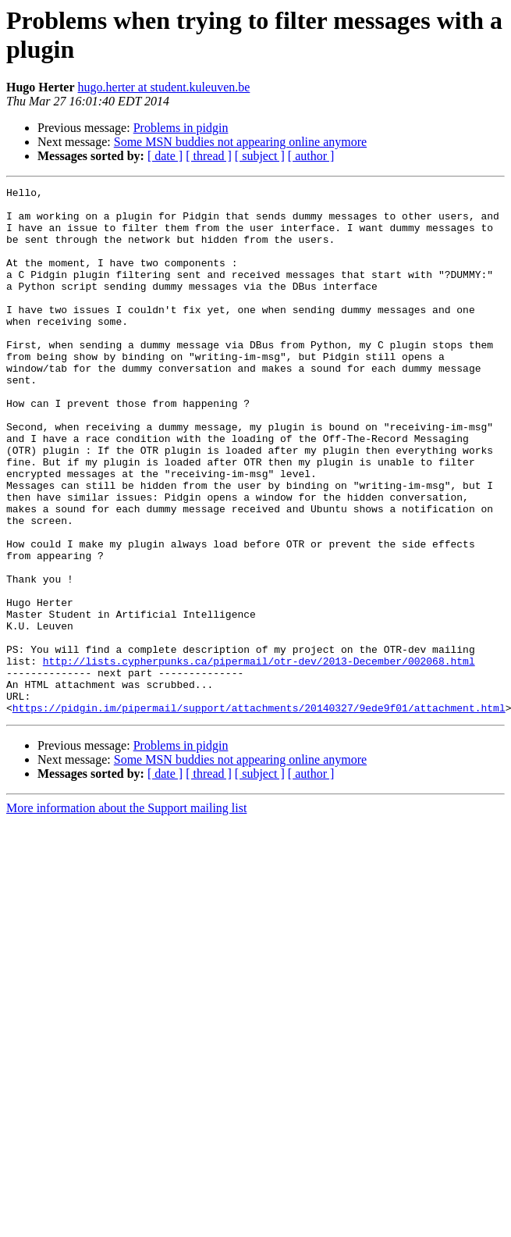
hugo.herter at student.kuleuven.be (164, 87)
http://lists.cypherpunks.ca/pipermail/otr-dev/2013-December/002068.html (259, 757)
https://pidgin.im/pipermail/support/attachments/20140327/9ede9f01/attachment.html (259, 813)
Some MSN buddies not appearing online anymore (240, 141)
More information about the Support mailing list (126, 913)
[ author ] (311, 155)
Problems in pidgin (181, 127)
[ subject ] (260, 155)
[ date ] (165, 155)
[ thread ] (209, 155)
